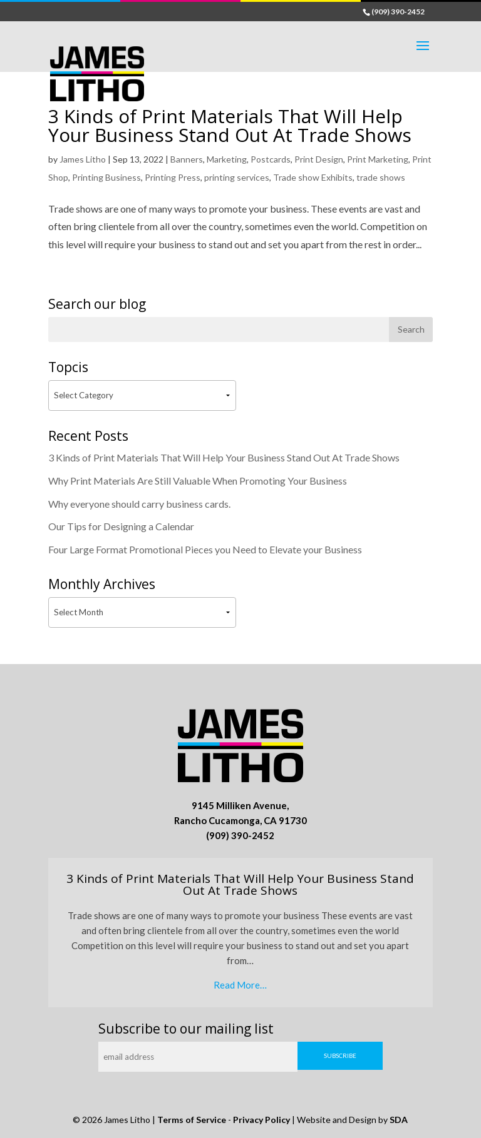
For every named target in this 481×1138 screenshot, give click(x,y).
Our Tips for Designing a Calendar (121, 526)
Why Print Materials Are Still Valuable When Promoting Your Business (197, 480)
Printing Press (172, 177)
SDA (399, 1119)
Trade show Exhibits (313, 177)
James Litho (82, 159)
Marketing (227, 159)
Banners (186, 159)
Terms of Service (191, 1119)
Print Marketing (377, 159)
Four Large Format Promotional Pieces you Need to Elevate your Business (205, 549)
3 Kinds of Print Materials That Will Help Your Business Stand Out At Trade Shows (229, 125)
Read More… (240, 984)
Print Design (318, 159)
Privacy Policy (261, 1119)
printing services (236, 177)
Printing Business (106, 177)
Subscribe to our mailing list (186, 1028)
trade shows (380, 177)
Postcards (271, 159)
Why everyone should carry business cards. (139, 504)
